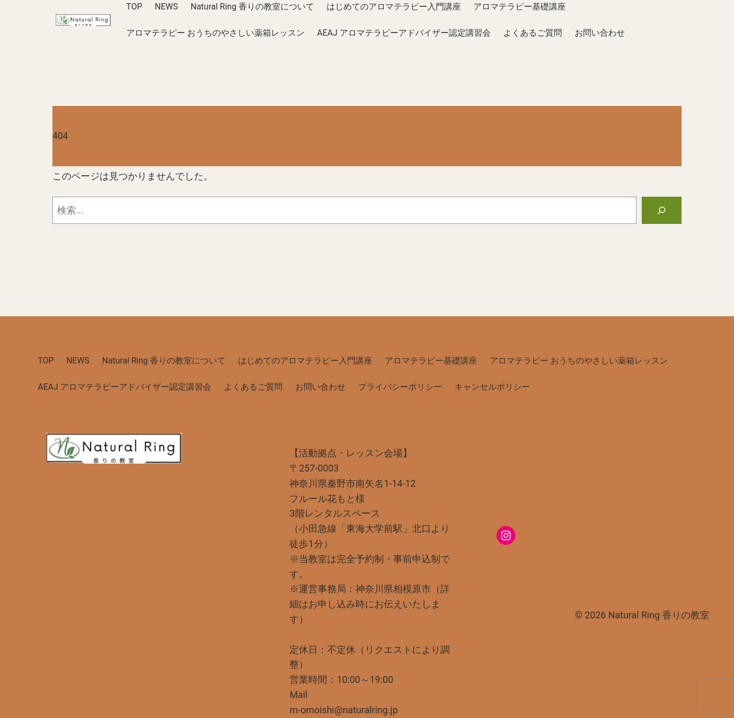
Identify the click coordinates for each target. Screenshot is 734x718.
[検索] (662, 210)
